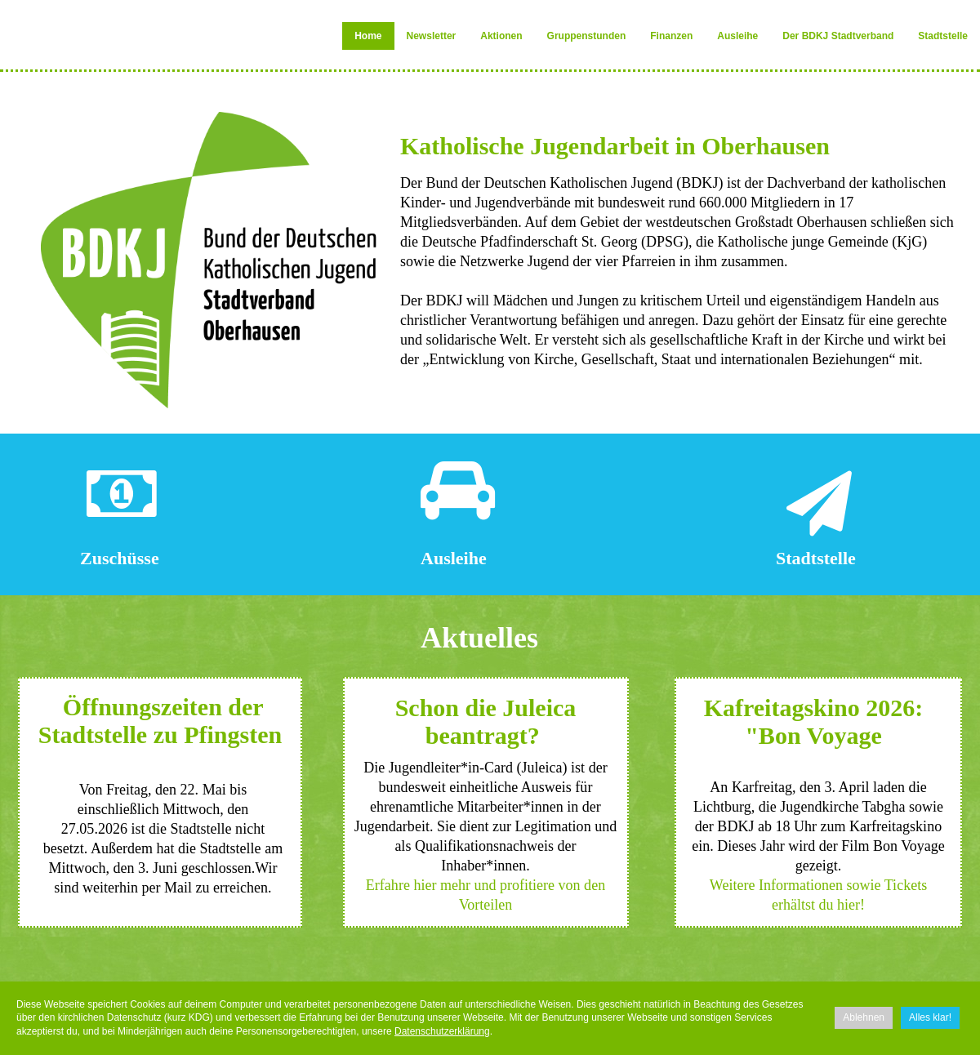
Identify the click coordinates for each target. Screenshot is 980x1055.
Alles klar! (930, 1017)
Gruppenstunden (586, 36)
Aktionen (501, 36)
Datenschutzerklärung (442, 1031)
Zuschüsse (119, 558)
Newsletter (432, 36)
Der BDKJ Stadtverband (837, 36)
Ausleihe (737, 36)
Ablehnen (863, 1017)
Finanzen (671, 36)
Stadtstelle (943, 36)
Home (367, 36)
